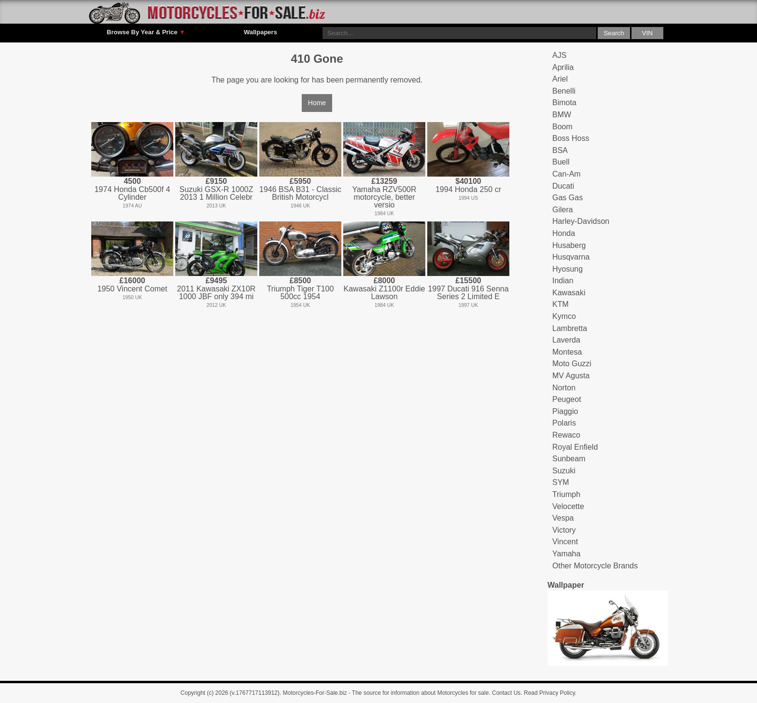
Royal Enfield (575, 447)
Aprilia (563, 67)
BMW (561, 114)
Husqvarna (570, 257)
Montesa (567, 352)
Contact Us (506, 692)
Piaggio (565, 411)
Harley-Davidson (580, 221)
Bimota (564, 102)
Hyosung (567, 269)
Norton (563, 388)
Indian (563, 280)
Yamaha (566, 554)
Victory (564, 530)
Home (317, 103)
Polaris (564, 423)
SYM (560, 482)
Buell (561, 162)
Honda (563, 233)
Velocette (568, 506)
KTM (560, 304)
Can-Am (566, 174)
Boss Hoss (570, 138)
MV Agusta (570, 376)
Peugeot (566, 399)
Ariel (560, 79)
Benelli (563, 91)
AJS (559, 55)
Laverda (566, 340)
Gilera (562, 210)
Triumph (566, 494)
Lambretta (569, 328)
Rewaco (566, 435)
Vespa (563, 518)
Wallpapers (260, 32)
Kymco (564, 316)
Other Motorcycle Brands (595, 566)
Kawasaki (568, 293)
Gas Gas (567, 197)
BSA (560, 150)
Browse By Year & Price (146, 32)
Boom (562, 127)
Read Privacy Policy (549, 692)
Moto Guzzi (571, 363)
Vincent (565, 542)
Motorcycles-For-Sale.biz (315, 692)
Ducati (563, 186)
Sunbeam (569, 459)
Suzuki (563, 471)
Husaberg (569, 245)
